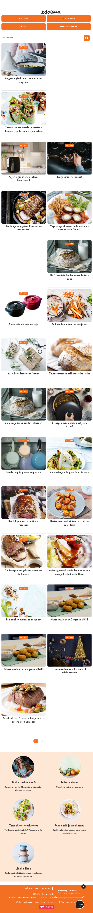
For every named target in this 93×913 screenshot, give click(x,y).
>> (57, 741)
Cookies (43, 897)
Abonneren (40, 902)
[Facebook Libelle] (52, 888)
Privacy (12, 897)
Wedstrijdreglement (24, 902)
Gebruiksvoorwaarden (27, 897)
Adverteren (52, 902)
